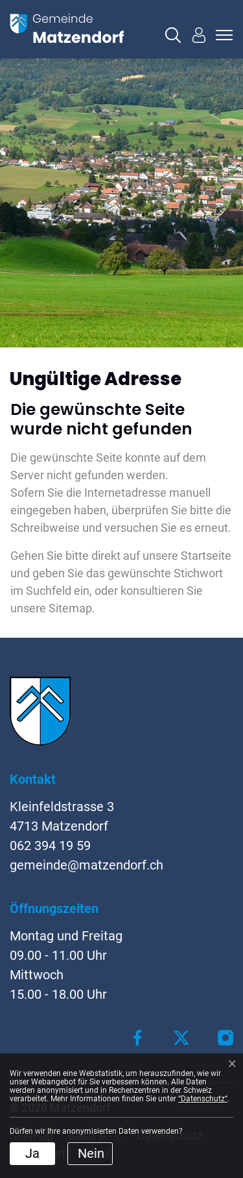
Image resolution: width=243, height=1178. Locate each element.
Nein (91, 1153)
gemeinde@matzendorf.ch (86, 865)
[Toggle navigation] (222, 35)
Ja (32, 1153)
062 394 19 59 (50, 845)
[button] (173, 35)
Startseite (206, 555)
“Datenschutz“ (202, 1098)
